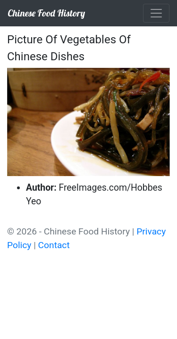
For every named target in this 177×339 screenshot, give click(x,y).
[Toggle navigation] (156, 13)
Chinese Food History (46, 13)
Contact (54, 245)
